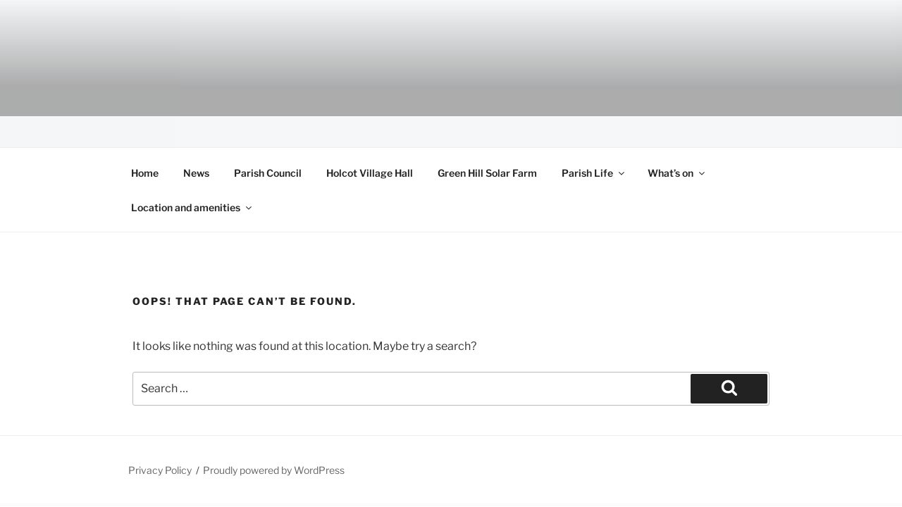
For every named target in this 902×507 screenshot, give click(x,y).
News (196, 173)
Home (145, 173)
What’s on (677, 173)
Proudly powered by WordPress (274, 470)
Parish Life (594, 173)
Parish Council (268, 173)
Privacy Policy (160, 470)
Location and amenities (192, 207)
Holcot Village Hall (369, 173)
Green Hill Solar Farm (487, 173)
